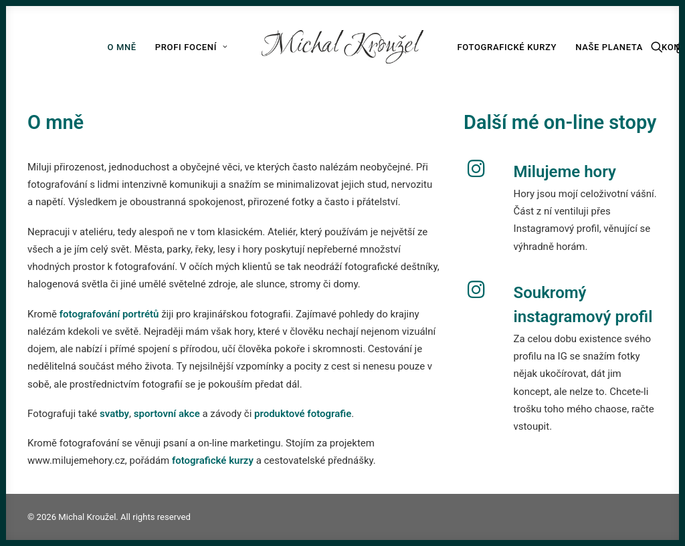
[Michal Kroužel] (343, 46)
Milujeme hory (565, 171)
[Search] (660, 47)
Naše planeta (609, 47)
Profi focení (191, 47)
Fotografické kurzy (507, 47)
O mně (121, 47)
